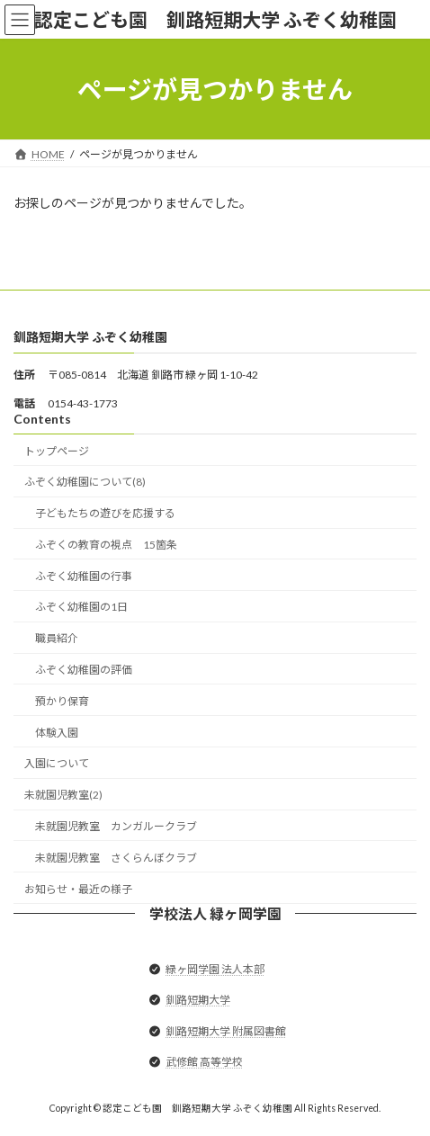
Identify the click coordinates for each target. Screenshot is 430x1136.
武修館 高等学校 (204, 1062)
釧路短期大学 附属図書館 (226, 1031)
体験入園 (56, 732)
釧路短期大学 (198, 1000)
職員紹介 (56, 638)
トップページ (56, 451)
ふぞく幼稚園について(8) (85, 482)
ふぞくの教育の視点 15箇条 (106, 544)
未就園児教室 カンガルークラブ (116, 826)
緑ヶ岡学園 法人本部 (215, 969)
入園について (56, 764)
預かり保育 (62, 701)
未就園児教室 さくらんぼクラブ (116, 857)
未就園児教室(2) (63, 794)
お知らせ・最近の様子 (78, 889)
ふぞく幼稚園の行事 (83, 576)
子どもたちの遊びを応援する (105, 513)
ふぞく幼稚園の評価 (83, 669)
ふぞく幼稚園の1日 (81, 607)
